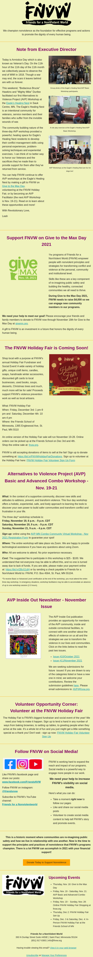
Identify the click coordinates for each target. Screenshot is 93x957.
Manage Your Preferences (54, 955)
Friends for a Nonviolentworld (19, 804)
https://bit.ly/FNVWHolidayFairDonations (40, 456)
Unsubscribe (32, 955)
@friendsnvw (10, 791)
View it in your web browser (63, 948)
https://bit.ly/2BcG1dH (18, 569)
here (76, 685)
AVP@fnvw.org (81, 689)
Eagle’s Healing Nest (17, 103)
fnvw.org (33, 445)
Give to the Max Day (13, 186)
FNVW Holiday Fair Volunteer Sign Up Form (51, 460)
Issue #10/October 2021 (66, 656)
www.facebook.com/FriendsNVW (21, 782)
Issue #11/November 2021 (67, 660)
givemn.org (21, 323)
